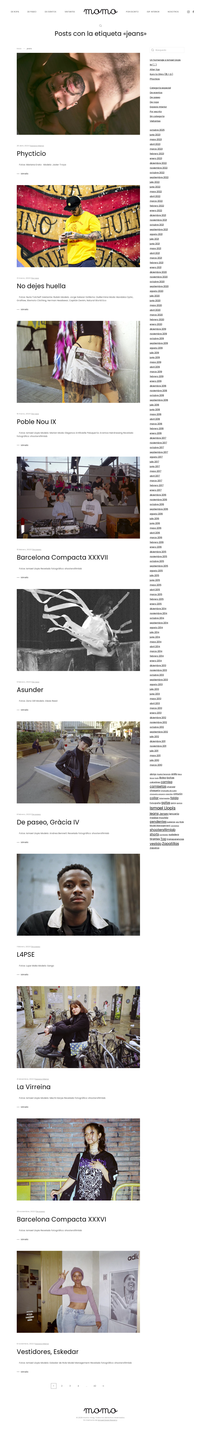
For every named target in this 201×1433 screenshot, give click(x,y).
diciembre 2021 (158, 215)
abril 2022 (155, 196)
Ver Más (24, 173)
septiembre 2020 (159, 286)
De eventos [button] (50, 11)
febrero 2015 (157, 599)
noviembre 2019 (158, 333)
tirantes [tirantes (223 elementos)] (155, 839)
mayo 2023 (156, 139)
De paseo (36, 549)
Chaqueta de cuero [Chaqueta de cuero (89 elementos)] (169, 791)
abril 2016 (155, 532)
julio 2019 (154, 352)
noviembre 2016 (158, 499)
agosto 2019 (156, 348)
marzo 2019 (156, 371)
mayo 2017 (155, 471)
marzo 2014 (156, 651)
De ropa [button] (15, 11)
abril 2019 (155, 367)
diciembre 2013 (158, 665)
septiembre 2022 (159, 177)
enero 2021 (155, 267)
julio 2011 (154, 750)
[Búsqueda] (167, 50)
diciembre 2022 (158, 163)
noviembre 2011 (158, 746)
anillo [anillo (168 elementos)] (174, 774)
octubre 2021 (157, 224)
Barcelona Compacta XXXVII (62, 557)
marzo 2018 (156, 423)
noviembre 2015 (158, 556)
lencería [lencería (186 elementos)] (174, 814)
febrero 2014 (157, 656)
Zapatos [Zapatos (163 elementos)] (154, 848)
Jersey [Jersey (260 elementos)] (164, 814)
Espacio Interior (37, 145)
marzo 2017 (156, 480)
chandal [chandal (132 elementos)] (171, 786)
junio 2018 (155, 409)
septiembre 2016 (159, 509)
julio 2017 (154, 461)
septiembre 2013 (159, 679)
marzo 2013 (156, 708)
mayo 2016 (155, 528)
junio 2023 (155, 134)
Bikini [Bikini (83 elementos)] (180, 774)
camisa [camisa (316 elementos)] (166, 782)
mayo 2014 (155, 641)
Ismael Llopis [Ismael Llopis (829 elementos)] (163, 808)
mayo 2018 (155, 414)
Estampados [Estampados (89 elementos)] (164, 798)
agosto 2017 (156, 457)
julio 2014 (154, 632)
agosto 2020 (156, 291)
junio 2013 (155, 694)
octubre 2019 (157, 338)
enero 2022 (156, 210)
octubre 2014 (157, 618)
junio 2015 (155, 580)
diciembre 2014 (158, 608)
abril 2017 (155, 476)
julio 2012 (154, 736)
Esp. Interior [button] (153, 11)
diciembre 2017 (158, 438)
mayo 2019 (155, 362)
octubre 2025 (157, 130)
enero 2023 (156, 158)
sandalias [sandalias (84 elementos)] (175, 826)
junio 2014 (155, 637)
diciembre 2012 (158, 717)
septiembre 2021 (159, 229)
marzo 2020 (156, 314)
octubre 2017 (157, 447)
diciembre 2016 (158, 494)
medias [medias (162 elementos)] (154, 817)
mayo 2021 (155, 248)
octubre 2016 (157, 504)
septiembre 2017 (159, 452)
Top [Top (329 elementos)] (163, 839)
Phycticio (31, 153)
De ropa (35, 278)
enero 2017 (156, 490)
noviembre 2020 (159, 276)
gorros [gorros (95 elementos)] (179, 803)
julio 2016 (154, 518)
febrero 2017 (157, 485)
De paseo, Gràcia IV (48, 822)
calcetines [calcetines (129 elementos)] (155, 782)
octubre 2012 (157, 727)
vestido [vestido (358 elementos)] (155, 843)
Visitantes (155, 121)
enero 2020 (156, 324)
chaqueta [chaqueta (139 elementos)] (155, 790)
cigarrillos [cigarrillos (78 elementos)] (169, 794)
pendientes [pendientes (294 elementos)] (158, 822)
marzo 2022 (156, 201)
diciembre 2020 (158, 272)
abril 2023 (155, 144)
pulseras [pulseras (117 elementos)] (171, 822)
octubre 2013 (157, 675)
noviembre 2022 (159, 167)
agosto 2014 (156, 627)
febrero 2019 (156, 376)
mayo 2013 (155, 698)
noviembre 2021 (158, 220)
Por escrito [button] (132, 11)
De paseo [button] (31, 11)
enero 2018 (156, 433)
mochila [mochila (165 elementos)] (163, 817)
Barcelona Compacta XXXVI (61, 1219)
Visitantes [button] (70, 11)
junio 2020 (155, 300)
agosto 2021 (156, 234)
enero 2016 (156, 547)
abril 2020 (155, 310)
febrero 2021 (156, 262)
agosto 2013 (156, 684)
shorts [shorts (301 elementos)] (154, 834)
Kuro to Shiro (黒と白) (161, 74)
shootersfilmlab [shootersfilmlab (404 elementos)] (162, 829)
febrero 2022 (157, 205)
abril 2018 (155, 419)
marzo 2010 (156, 765)
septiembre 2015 (159, 566)
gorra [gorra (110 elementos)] (173, 803)
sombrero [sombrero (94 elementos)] (164, 835)
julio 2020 (155, 295)
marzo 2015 (156, 594)
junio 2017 (155, 466)
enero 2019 (155, 381)
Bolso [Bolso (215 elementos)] (162, 777)
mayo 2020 (156, 305)
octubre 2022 (157, 172)
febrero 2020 (157, 319)
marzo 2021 (156, 258)
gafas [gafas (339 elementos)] (165, 802)
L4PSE (26, 954)
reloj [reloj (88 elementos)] (177, 822)
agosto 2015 (156, 570)
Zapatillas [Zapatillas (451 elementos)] (170, 843)
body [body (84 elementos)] (157, 778)
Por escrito (156, 111)
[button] (100, 25)
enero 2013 (155, 712)
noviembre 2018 (158, 390)
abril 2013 (155, 703)
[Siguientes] (103, 1386)
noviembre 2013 (158, 670)
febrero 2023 (157, 153)
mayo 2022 (156, 191)
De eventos (156, 92)
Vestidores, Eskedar (48, 1351)
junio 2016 (155, 523)
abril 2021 (155, 253)
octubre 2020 (157, 281)
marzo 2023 (156, 149)
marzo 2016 (156, 537)
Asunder (30, 689)
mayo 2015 (155, 585)
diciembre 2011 (158, 741)
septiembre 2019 (159, 343)
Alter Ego (155, 69)
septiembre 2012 (159, 731)
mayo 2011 (155, 755)
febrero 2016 (157, 542)
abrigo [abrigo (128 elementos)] (153, 774)
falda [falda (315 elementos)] (174, 798)
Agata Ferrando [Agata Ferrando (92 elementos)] (164, 774)
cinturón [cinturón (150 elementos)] (177, 793)
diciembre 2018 (158, 385)
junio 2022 (155, 186)
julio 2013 (154, 689)
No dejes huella (41, 286)
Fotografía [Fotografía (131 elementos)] (155, 803)
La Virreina (34, 1086)
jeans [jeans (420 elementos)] (154, 813)
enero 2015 (156, 603)
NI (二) (153, 64)
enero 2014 (156, 660)
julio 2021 (154, 239)
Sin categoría (157, 116)
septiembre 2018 (159, 400)
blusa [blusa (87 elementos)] (152, 778)
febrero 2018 (157, 428)
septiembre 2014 (159, 622)
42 (95, 1385)
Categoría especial (160, 87)
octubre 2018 (157, 395)
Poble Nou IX (36, 421)
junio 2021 (155, 243)
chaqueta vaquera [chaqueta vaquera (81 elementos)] (157, 794)
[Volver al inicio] (100, 12)
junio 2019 (155, 357)
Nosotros (173, 11)
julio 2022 (155, 182)
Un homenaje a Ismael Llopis (165, 60)
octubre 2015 (157, 561)
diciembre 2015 (158, 551)
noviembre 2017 (158, 442)
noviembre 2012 (158, 722)
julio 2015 (154, 575)
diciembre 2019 (158, 329)
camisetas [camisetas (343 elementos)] (158, 786)
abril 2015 (155, 589)
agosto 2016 (156, 513)
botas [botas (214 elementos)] (170, 777)
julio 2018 (154, 404)
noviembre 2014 (158, 613)
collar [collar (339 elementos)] (154, 798)
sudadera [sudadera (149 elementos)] (174, 834)
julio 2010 (154, 760)
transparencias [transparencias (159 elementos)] (175, 839)
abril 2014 (155, 646)
